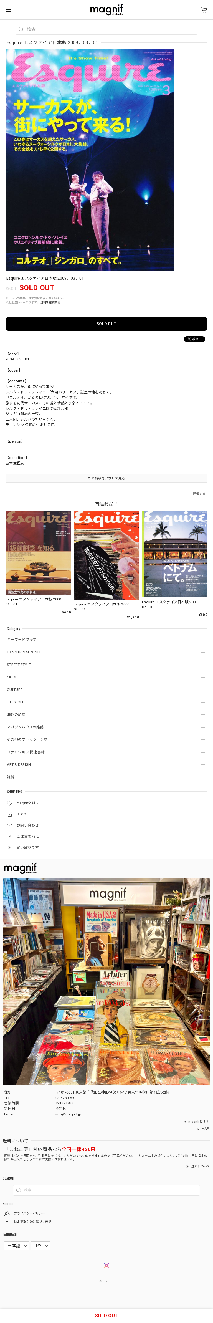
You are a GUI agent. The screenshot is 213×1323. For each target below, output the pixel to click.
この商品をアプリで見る (106, 478)
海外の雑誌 (16, 715)
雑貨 (10, 777)
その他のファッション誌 (27, 740)
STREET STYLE (19, 665)
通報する (199, 494)
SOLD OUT (106, 324)
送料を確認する (50, 302)
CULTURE (14, 690)
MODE (12, 677)
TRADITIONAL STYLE (24, 652)
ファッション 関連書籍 (26, 752)
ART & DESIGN (19, 765)
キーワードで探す (21, 640)
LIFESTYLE (15, 702)
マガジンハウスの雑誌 (25, 727)
